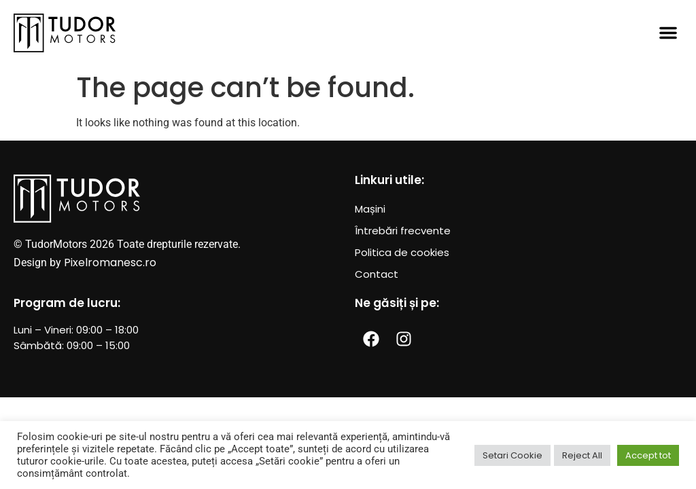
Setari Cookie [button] (512, 455)
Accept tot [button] (648, 455)
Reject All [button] (582, 455)
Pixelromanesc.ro (110, 262)
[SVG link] (65, 33)
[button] (668, 32)
